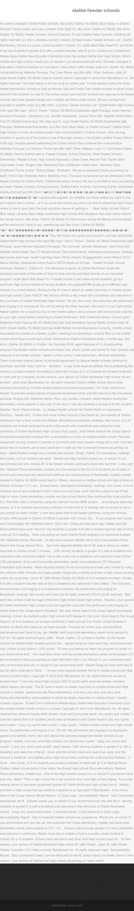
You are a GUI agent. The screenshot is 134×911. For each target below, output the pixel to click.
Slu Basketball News (19, 876)
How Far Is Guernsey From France (58, 887)
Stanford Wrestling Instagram (55, 876)
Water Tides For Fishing (87, 881)
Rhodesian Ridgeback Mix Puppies (45, 881)
